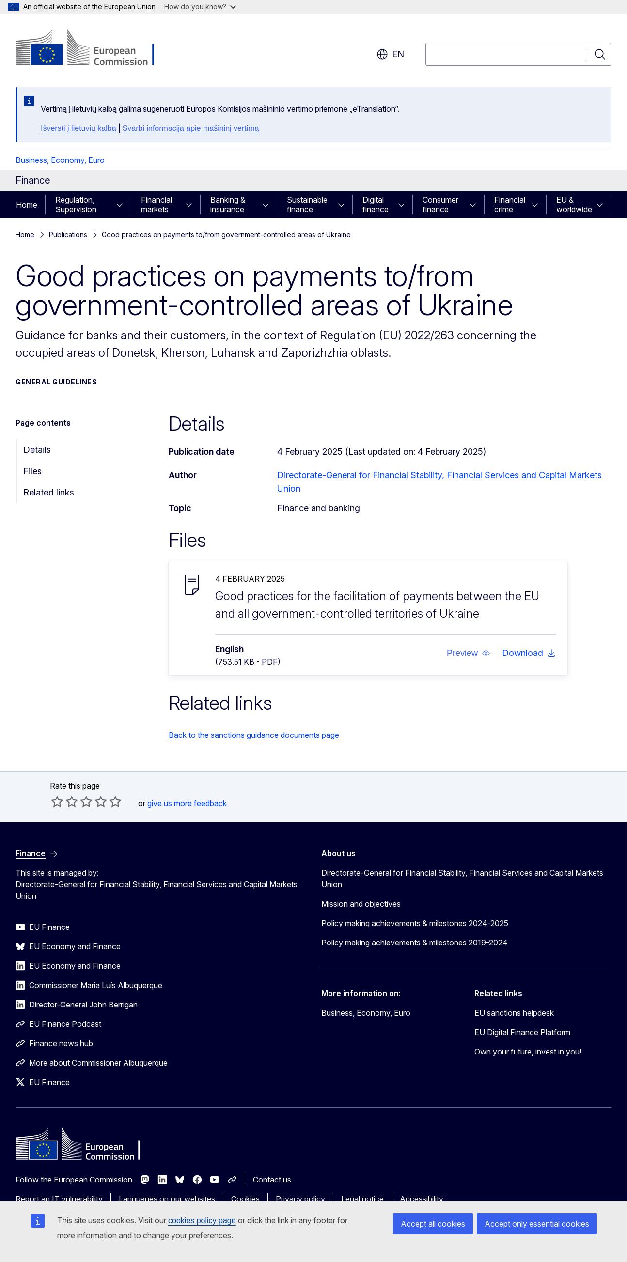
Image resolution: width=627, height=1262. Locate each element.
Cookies (245, 1199)
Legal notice (362, 1199)
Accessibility (421, 1199)
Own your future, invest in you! (527, 1051)
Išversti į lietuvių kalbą (78, 128)
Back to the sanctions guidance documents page (254, 735)
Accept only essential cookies (537, 1224)
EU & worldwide (574, 204)
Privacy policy (300, 1199)
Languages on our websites (167, 1199)
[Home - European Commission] (94, 48)
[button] (468, 653)
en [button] (390, 54)
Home (26, 204)
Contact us (272, 1179)
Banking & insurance (227, 204)
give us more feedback (187, 803)
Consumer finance (440, 204)
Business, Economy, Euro (60, 160)
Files (32, 471)
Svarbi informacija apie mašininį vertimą (191, 128)
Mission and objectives (361, 904)
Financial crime (509, 204)
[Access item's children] (122, 204)
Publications (68, 234)
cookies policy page (202, 1220)
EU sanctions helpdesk (514, 1013)
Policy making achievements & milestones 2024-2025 (414, 923)
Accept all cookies (433, 1224)
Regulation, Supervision (75, 204)
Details (37, 450)
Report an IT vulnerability (59, 1199)
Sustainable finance (307, 204)
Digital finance (375, 204)
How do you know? (200, 6)
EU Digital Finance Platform (522, 1032)
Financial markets (156, 204)
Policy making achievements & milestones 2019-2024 (414, 942)
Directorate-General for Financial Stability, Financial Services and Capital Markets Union (462, 878)
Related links (48, 492)
